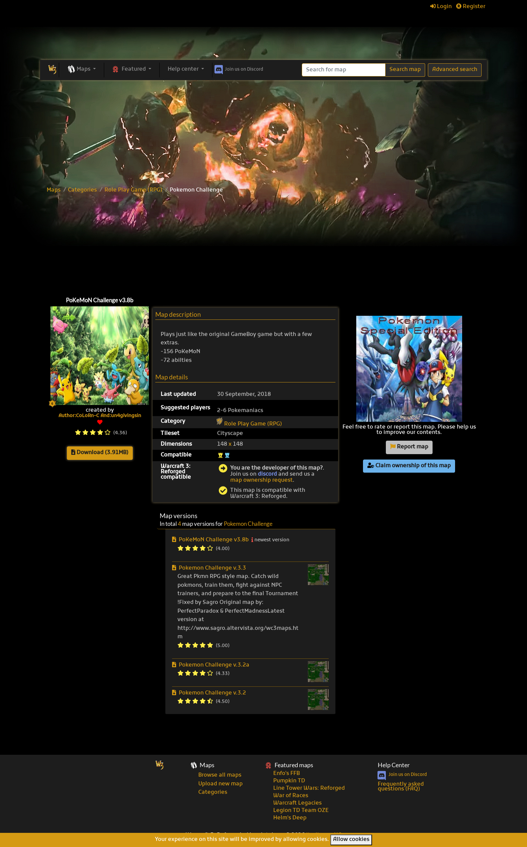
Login (441, 6)
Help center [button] (184, 69)
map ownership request (261, 480)
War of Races (290, 795)
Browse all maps (219, 775)
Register (470, 6)
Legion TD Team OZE (301, 810)
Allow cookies (351, 839)
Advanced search (454, 69)
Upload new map (220, 784)
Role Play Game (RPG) (133, 190)
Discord (238, 68)
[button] (81, 70)
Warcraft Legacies (297, 803)
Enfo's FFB (286, 773)
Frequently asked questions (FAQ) (401, 786)
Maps (53, 190)
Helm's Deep (290, 818)
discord (267, 474)
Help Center (394, 765)
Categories (82, 190)
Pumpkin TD (289, 781)
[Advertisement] (263, 130)
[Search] (344, 69)
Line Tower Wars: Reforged (309, 788)
